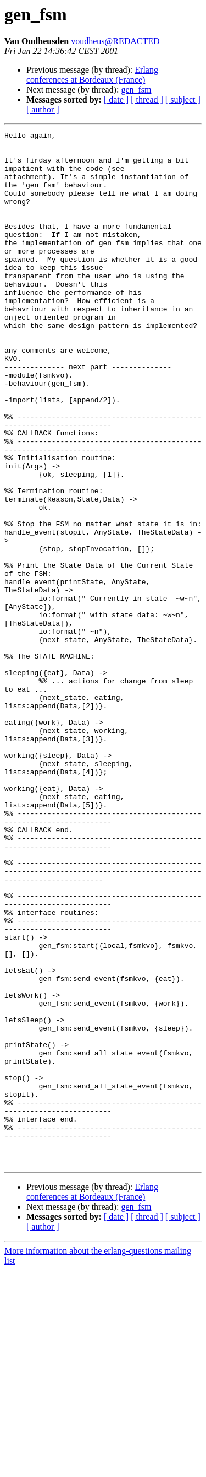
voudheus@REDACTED (115, 41)
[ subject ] (183, 99)
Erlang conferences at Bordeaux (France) (92, 74)
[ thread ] (147, 99)
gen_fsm (136, 89)
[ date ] (116, 99)
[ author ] (42, 109)
